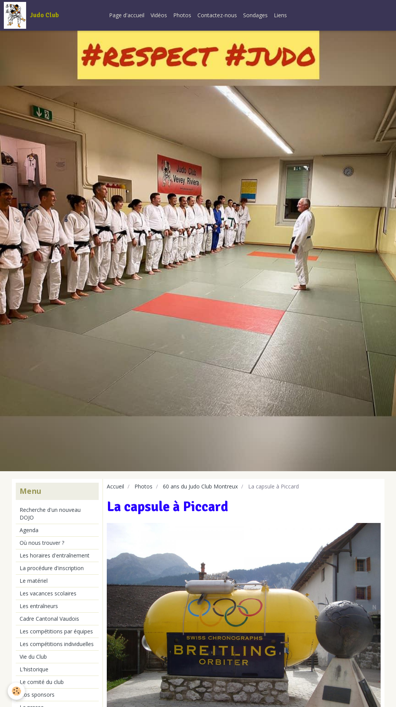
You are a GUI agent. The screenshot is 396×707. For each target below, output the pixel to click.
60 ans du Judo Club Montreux (200, 486)
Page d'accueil (126, 15)
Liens (280, 15)
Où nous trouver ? (42, 542)
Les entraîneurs (39, 606)
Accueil (115, 486)
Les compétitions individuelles (57, 644)
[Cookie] (16, 691)
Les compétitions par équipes (56, 631)
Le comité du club (42, 682)
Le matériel (34, 580)
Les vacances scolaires (48, 593)
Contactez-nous (217, 15)
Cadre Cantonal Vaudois (49, 618)
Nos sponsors (37, 694)
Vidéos (159, 15)
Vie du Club (33, 656)
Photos (182, 15)
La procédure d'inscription (52, 568)
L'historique (34, 669)
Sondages (255, 15)
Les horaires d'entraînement (54, 555)
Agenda (29, 530)
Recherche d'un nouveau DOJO (50, 513)
